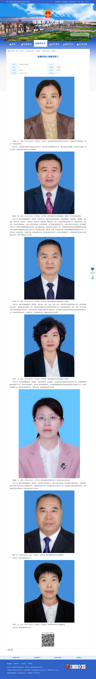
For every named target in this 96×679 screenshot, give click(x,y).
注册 (82, 1)
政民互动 (68, 44)
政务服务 (54, 44)
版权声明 (16, 663)
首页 (13, 44)
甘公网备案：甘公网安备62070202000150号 (35, 670)
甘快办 (92, 278)
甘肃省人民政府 (17, 1)
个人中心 (87, 1)
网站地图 (9, 663)
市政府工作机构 (46, 51)
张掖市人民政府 (26, 1)
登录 (79, 1)
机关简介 (38, 51)
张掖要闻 (27, 44)
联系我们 (30, 663)
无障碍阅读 (65, 1)
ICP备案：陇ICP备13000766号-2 (14, 670)
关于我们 (23, 663)
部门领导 (53, 51)
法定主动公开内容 (30, 51)
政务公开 (41, 43)
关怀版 (58, 1)
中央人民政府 (9, 1)
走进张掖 (82, 44)
